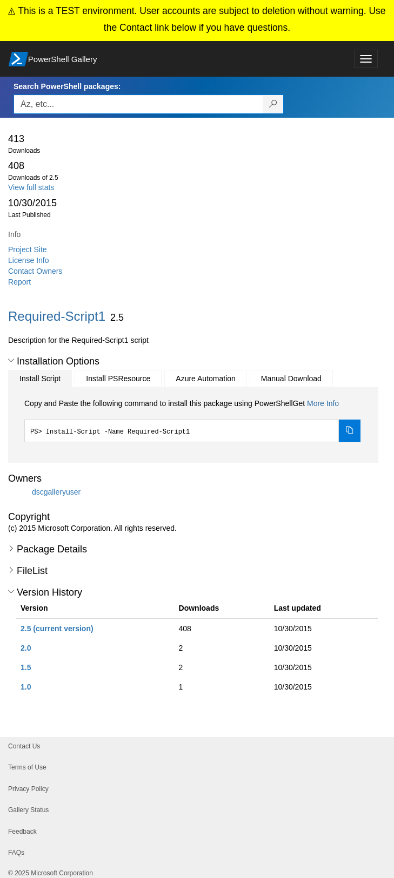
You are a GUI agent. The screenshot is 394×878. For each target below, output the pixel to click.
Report (19, 282)
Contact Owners (35, 271)
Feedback (22, 831)
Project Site (27, 249)
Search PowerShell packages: (67, 86)
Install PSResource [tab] (118, 378)
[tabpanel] (192, 420)
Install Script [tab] (40, 378)
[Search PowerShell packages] (273, 104)
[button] (11, 360)
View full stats (31, 187)
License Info (28, 260)
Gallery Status (28, 810)
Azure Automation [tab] (206, 378)
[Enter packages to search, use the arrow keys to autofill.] (138, 104)
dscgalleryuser (56, 492)
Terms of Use (27, 767)
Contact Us (24, 746)
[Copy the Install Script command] (349, 431)
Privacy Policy (28, 789)
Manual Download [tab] (291, 378)
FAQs (16, 852)
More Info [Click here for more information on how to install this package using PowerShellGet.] (323, 403)
